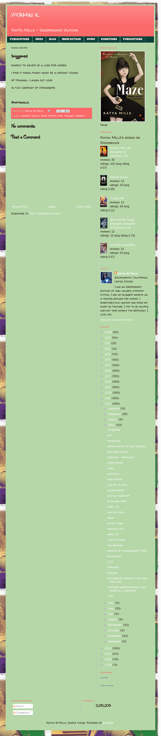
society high (115, 523)
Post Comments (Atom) (45, 213)
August (113, 619)
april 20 (113, 507)
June (111, 608)
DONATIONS (109, 39)
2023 (108, 648)
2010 (108, 338)
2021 (108, 398)
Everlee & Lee (119, 177)
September (115, 625)
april (110, 468)
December (115, 641)
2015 (108, 365)
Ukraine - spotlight (120, 457)
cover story (115, 463)
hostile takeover (118, 496)
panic (110, 518)
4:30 (110, 596)
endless (112, 573)
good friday (115, 479)
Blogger (108, 723)
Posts (18, 706)
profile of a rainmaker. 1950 (127, 551)
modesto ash (115, 529)
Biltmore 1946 (117, 501)
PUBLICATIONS (19, 39)
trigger (79, 115)
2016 (108, 371)
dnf (109, 435)
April (112, 425)
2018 (108, 382)
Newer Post (20, 207)
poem (44, 115)
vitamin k (24, 15)
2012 (108, 349)
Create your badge (106, 685)
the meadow (115, 545)
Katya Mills (104, 677)
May (111, 603)
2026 (109, 665)
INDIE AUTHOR (71, 39)
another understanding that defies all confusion (126, 588)
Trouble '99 (117, 198)
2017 (108, 376)
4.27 (110, 562)
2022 (108, 404)
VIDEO (39, 39)
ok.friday (113, 474)
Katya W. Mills (127, 273)
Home (91, 39)
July (111, 614)
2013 (108, 354)
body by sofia (116, 512)
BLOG (52, 39)
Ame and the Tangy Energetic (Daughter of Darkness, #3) (122, 223)
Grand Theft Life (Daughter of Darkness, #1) (120, 151)
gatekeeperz (115, 490)
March (113, 419)
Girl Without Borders (122, 244)
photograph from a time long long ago (127, 579)
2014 (108, 360)
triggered (113, 430)
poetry (52, 115)
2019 (108, 387)
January (114, 408)
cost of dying (116, 540)
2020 (109, 393)
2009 (109, 332)
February (115, 414)
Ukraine (112, 567)
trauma (69, 115)
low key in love (117, 485)
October (114, 630)
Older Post (83, 207)
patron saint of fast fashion (126, 446)
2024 (108, 654)
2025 (108, 659)
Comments (21, 712)
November (115, 636)
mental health (30, 115)
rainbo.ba (113, 441)
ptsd (60, 115)
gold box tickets (117, 452)
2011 (108, 343)
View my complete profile (117, 320)
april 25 (113, 534)
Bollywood (114, 556)
